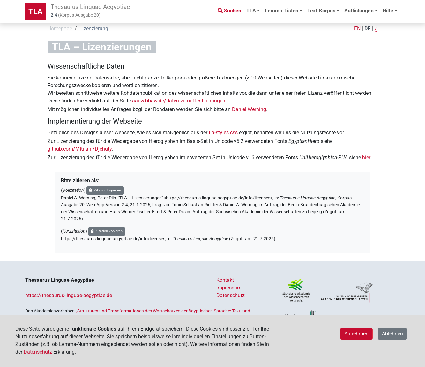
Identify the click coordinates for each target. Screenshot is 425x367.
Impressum (229, 288)
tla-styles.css (223, 133)
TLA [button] (251, 11)
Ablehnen (392, 334)
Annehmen (356, 334)
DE (367, 29)
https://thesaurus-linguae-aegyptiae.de (68, 295)
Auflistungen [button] (359, 11)
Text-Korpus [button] (321, 11)
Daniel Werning (249, 109)
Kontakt (225, 280)
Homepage (60, 29)
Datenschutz (230, 295)
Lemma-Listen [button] (281, 11)
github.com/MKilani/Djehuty (80, 149)
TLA (35, 11)
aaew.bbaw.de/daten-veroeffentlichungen (178, 101)
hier (366, 157)
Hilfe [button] (388, 11)
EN (357, 29)
